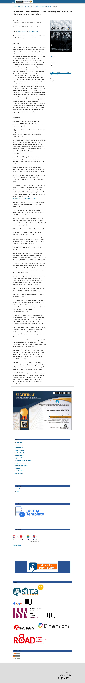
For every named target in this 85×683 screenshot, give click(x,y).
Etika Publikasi (19, 455)
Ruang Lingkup (19, 450)
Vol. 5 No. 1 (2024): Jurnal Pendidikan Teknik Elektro (38, 6)
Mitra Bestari (18, 445)
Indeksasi (17, 468)
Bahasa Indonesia (20, 489)
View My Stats (17, 545)
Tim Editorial (18, 442)
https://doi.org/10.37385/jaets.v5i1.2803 (24, 198)
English (17, 491)
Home (14, 6)
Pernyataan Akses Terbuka (23, 460)
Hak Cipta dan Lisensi (21, 465)
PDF (53, 57)
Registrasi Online (20, 458)
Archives (20, 6)
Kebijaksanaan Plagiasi (21, 463)
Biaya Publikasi (19, 471)
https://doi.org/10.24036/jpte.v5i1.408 (27, 31)
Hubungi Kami (19, 473)
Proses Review (19, 447)
